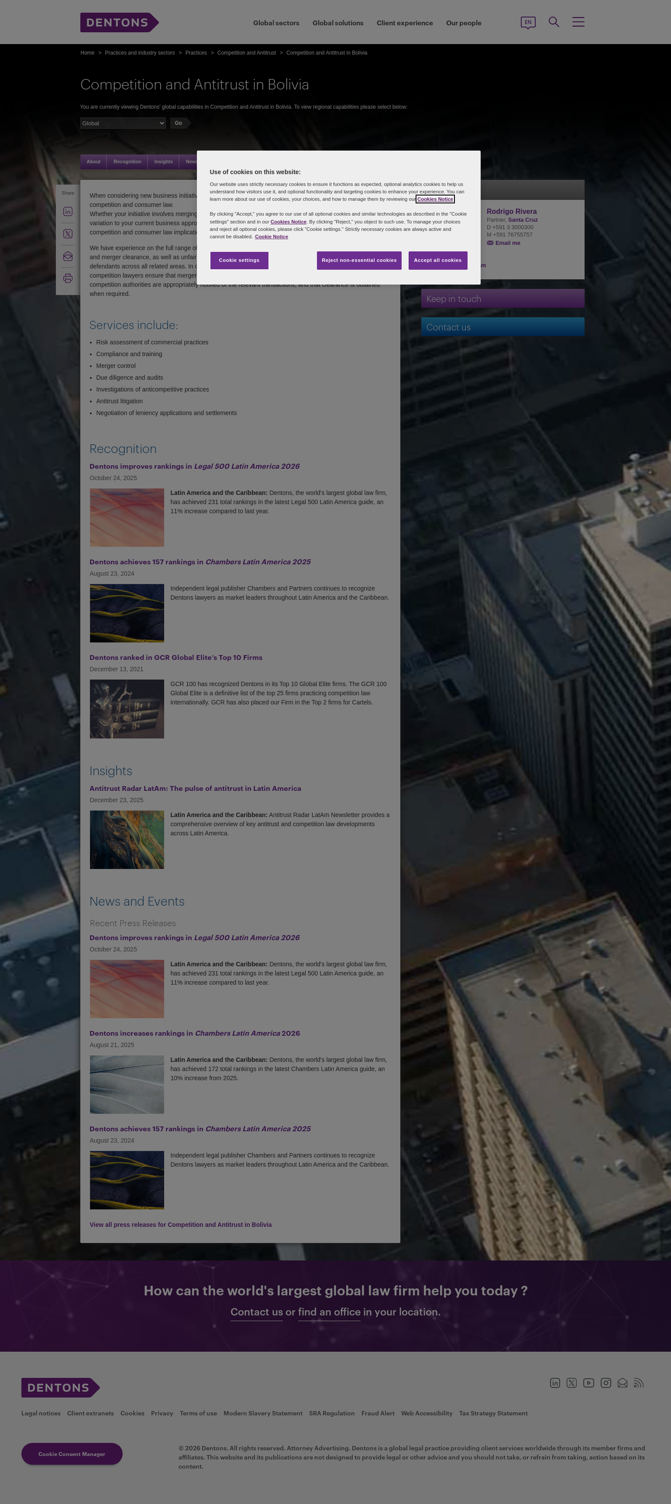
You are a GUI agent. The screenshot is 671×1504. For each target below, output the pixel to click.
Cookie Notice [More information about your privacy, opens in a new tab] (271, 236)
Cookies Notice (435, 199)
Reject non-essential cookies (359, 260)
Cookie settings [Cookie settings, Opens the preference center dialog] (239, 260)
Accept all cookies (438, 260)
